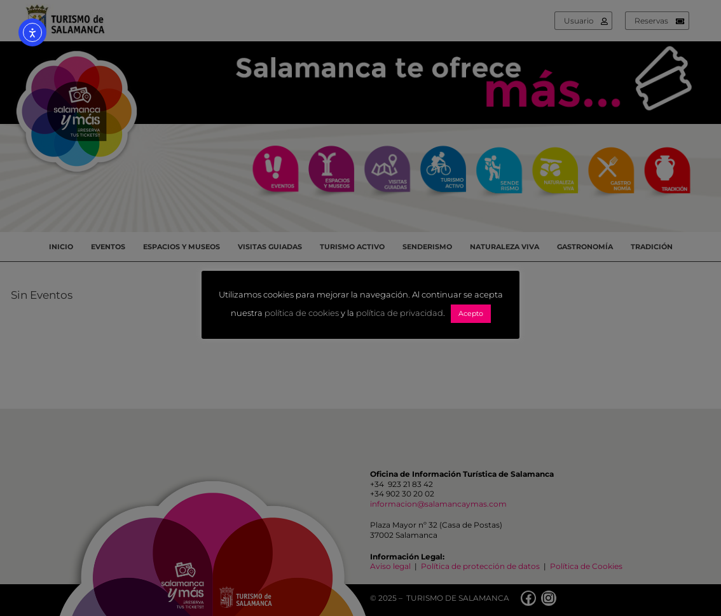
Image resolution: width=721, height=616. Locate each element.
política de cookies (301, 313)
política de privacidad (399, 313)
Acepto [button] (470, 313)
